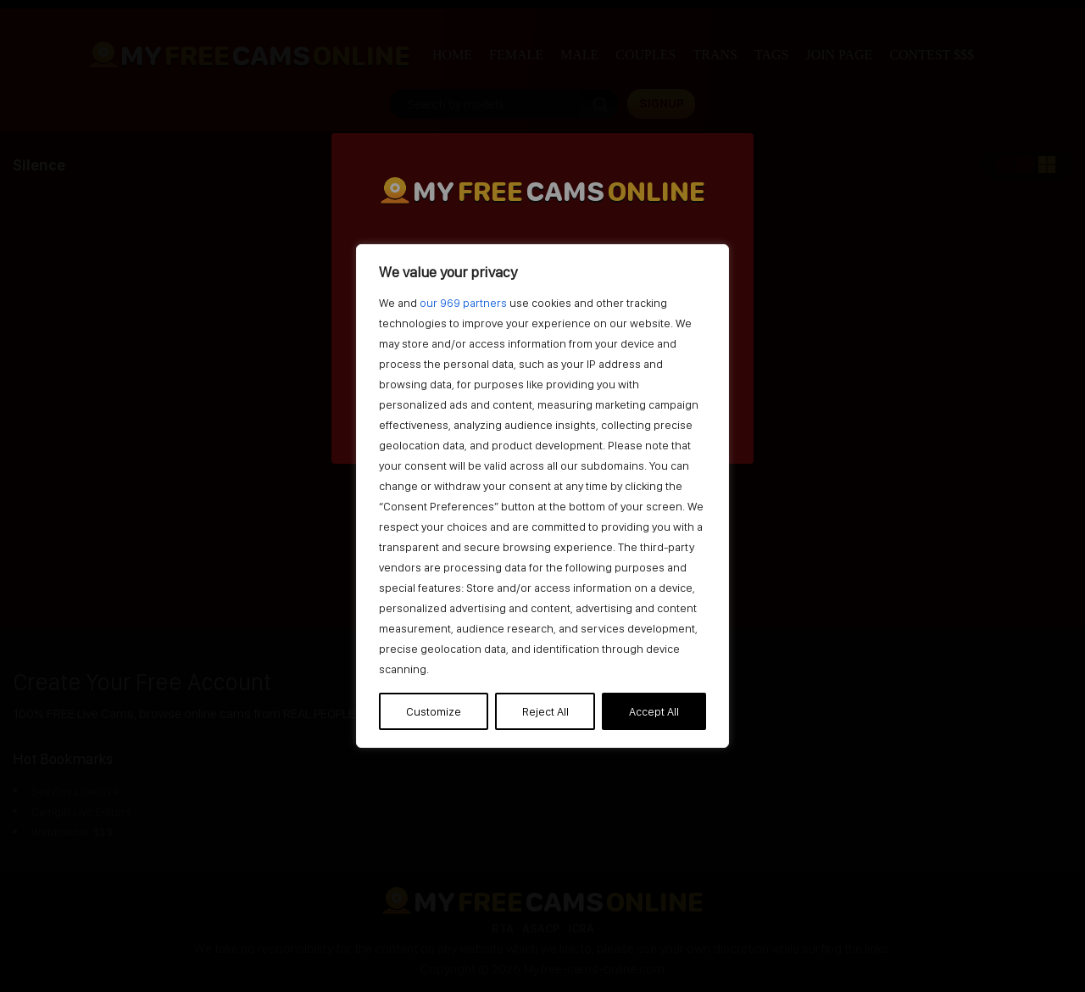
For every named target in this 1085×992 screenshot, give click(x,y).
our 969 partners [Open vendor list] (463, 302)
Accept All (654, 711)
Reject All (545, 711)
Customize (433, 711)
